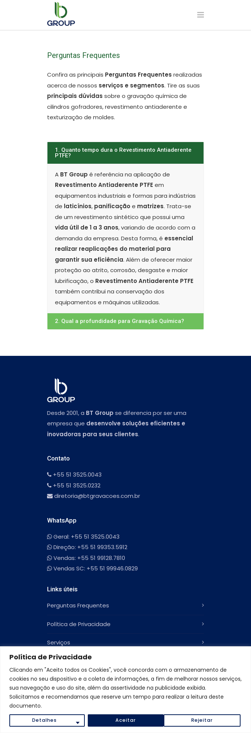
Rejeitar (125, 720)
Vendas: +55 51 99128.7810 (86, 558)
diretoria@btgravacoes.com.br (93, 496)
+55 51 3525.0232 (73, 485)
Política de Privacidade (79, 624)
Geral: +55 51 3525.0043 (83, 536)
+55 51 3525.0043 (74, 474)
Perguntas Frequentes (78, 605)
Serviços (58, 642)
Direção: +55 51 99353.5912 (87, 547)
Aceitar (204, 720)
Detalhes (44, 720)
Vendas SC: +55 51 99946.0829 (92, 568)
